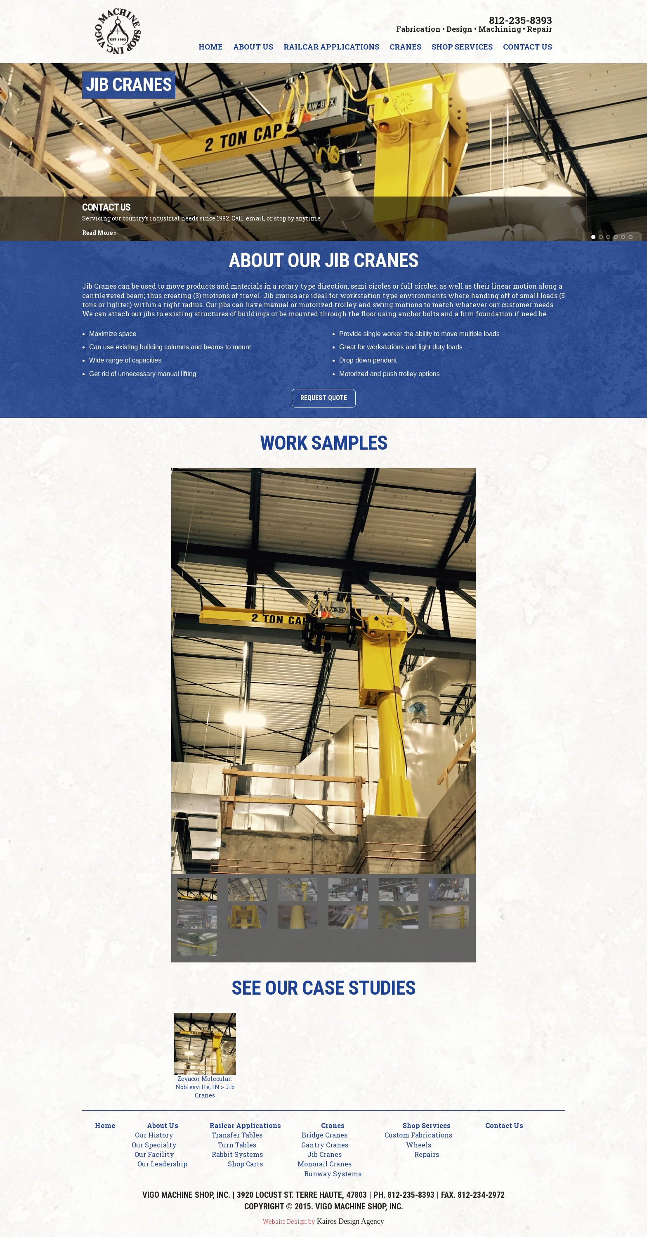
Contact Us (527, 47)
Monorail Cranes (325, 1163)
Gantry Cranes (324, 1144)
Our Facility (154, 1154)
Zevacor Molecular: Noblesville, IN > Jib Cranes (205, 1056)
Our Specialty (154, 1144)
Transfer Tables (237, 1134)
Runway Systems (332, 1173)
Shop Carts (245, 1163)
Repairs (426, 1154)
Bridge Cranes (324, 1134)
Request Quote (323, 398)
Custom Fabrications (418, 1134)
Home (210, 47)
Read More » (99, 233)
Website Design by (289, 1221)
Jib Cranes (324, 1154)
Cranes (405, 47)
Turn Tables (237, 1144)
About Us (253, 47)
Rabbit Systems (237, 1154)
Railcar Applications (331, 47)
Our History (154, 1134)
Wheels (418, 1144)
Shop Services (462, 47)
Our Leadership (162, 1163)
